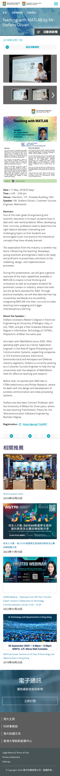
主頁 (4, 12)
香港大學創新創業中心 (17, 741)
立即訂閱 (30, 701)
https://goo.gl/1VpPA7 (35, 424)
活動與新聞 (17, 12)
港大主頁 (9, 719)
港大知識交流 (12, 733)
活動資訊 (31, 12)
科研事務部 (10, 726)
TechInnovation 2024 (13, 493)
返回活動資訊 (32, 47)
